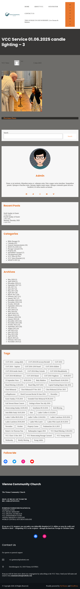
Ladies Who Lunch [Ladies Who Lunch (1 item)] (36, 422)
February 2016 (13, 317)
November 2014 (13, 342)
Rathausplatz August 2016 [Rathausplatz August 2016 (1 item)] (37, 431)
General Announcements (16, 245)
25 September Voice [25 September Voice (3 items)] (12, 380)
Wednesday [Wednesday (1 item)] (9, 440)
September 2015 (13, 326)
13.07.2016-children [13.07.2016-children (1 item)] (52, 366)
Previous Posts (10, 118)
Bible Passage (12, 241)
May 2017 (11, 291)
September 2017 (13, 285)
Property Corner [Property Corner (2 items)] (33, 426)
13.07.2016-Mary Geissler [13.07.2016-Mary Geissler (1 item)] (36, 371)
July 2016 (11, 308)
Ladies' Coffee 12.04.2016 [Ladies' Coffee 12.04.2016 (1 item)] (37, 417)
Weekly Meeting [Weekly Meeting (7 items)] (23, 440)
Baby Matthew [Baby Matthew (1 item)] (41, 380)
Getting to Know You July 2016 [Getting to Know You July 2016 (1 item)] (39, 403)
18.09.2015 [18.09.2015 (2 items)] (67, 376)
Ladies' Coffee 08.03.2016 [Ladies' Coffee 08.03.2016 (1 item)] (14, 417)
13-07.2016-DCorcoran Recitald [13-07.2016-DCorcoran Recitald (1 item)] (39, 362)
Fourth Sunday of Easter (12, 217)
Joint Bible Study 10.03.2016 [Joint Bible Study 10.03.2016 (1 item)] (15, 412)
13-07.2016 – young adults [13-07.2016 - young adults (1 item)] (14, 362)
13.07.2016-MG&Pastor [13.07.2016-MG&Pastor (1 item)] (13, 376)
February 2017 (13, 296)
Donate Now (70, 14)
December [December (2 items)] (54, 394)
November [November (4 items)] (8, 426)
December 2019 (13, 283)
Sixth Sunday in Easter (11, 213)
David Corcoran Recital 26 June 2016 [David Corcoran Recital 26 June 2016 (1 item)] (33, 394)
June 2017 (11, 289)
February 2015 (13, 340)
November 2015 (13, 323)
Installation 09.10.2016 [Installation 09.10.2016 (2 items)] (40, 408)
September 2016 (13, 306)
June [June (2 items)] (31, 412)
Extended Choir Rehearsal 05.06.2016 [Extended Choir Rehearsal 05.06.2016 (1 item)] (40, 399)
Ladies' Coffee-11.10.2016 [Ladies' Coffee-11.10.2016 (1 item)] (46, 412)
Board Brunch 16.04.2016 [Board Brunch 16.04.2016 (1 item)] (59, 380)
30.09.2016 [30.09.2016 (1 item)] (27, 380)
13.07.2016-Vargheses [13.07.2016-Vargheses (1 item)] (51, 376)
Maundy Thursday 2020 (12, 220)
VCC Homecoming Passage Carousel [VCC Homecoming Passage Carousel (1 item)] (39, 435)
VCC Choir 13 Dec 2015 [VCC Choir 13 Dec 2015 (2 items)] (13, 435)
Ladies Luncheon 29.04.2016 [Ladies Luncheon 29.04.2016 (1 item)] (15, 422)
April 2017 (11, 293)
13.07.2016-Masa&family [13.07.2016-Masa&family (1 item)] (58, 371)
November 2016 (13, 302)
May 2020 (11, 279)
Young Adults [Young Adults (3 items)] (38, 440)
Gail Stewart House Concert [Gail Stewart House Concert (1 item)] (14, 403)
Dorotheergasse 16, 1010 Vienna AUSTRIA (23, 567)
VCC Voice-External (15, 258)
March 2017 (12, 294)
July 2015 (11, 330)
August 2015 (12, 328)
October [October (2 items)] (20, 426)
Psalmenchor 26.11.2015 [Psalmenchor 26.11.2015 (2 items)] (51, 426)
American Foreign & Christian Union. (61, 528)
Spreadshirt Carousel (15, 252)
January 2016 (12, 319)
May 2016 (11, 311)
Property (11, 251)
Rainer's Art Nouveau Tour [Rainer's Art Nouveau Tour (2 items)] (14, 431)
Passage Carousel (13, 249)
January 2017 (12, 298)
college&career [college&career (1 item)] (10, 394)
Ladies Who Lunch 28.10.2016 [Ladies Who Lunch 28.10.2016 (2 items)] (57, 422)
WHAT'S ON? (12, 260)
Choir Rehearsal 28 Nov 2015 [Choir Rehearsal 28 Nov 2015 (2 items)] (56, 389)
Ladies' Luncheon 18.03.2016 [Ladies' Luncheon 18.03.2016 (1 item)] (60, 417)
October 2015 (12, 325)
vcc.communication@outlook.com (20, 576)
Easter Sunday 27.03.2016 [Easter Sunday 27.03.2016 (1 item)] (14, 399)
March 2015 (12, 338)
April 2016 (11, 313)
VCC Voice (5, 63)
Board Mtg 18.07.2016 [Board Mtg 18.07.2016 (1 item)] (35, 385)
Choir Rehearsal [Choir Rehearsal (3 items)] (10, 389)
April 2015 (11, 336)
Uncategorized (13, 254)
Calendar (11, 243)
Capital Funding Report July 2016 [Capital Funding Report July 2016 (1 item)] (59, 385)
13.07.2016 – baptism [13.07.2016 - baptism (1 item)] (12, 366)
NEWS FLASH (13, 247)
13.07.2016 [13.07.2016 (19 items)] (58, 362)
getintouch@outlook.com (20, 560)
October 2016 (12, 304)
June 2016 (11, 310)
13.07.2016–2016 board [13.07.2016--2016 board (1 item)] (33, 366)
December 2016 (13, 300)
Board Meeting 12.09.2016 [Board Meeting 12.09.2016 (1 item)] (14, 385)
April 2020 (11, 281)
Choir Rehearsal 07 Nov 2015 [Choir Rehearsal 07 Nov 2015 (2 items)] (31, 389)
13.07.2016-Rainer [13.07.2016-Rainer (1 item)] (33, 376)
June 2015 (11, 332)
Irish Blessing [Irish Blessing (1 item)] (57, 408)
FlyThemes (64, 586)
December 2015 (13, 321)
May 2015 (11, 334)
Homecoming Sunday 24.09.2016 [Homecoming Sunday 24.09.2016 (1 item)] (16, 408)
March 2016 (12, 315)
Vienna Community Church (21, 484)
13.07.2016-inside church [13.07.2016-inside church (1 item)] (13, 371)
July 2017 (11, 287)
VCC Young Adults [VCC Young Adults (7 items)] (63, 435)
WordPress (74, 586)
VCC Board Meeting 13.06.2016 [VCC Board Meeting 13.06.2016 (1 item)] (61, 431)
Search (6, 133)
